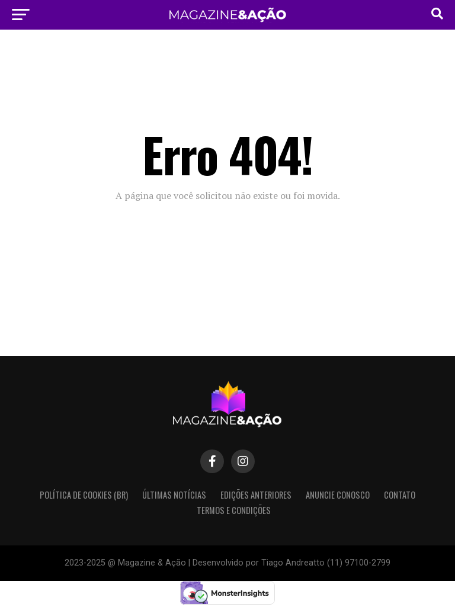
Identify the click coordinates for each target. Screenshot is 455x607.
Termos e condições (234, 510)
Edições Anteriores (255, 495)
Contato (399, 495)
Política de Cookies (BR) (84, 495)
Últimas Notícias (174, 495)
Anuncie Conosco (338, 495)
